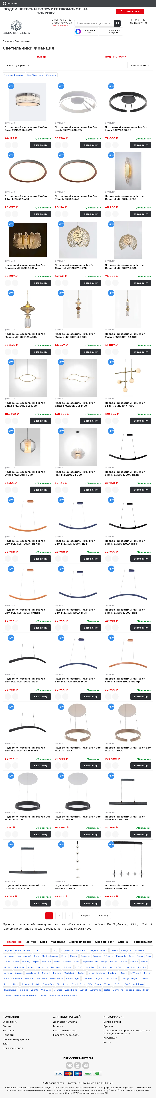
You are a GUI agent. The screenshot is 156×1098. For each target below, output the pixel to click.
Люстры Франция (14, 75)
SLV (90, 984)
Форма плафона (80, 941)
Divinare (139, 950)
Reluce (144, 978)
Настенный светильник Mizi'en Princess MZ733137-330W (25, 266)
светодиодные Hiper (137, 989)
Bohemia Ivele (22, 950)
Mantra (57, 972)
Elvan (64, 956)
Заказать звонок (60, 25)
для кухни (9, 956)
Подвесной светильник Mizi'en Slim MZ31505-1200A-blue (75, 542)
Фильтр (40, 56)
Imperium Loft (90, 961)
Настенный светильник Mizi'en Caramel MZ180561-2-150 (125, 197)
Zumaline (118, 989)
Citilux (46, 950)
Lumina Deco (116, 967)
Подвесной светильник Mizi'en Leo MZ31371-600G (128, 749)
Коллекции (110, 1037)
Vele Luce (46, 989)
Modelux (112, 972)
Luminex (130, 967)
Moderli (123, 972)
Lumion (142, 967)
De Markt (81, 950)
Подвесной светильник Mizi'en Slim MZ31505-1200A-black (125, 473)
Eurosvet (85, 956)
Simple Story (78, 984)
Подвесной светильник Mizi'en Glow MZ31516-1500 (25, 887)
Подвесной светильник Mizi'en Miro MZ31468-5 (75, 887)
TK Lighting (10, 989)
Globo (16, 961)
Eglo (36, 956)
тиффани (138, 984)
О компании (10, 1021)
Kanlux (134, 961)
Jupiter (123, 961)
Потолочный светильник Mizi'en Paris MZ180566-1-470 (26, 128)
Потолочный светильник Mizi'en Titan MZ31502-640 (76, 197)
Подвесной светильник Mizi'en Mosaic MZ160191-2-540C (125, 335)
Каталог (12, 3)
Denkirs (114, 950)
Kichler (7, 967)
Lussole (19, 972)
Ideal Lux (46, 961)
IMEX (77, 961)
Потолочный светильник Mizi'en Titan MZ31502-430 (26, 197)
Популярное (13, 941)
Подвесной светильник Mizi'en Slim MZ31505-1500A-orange (25, 611)
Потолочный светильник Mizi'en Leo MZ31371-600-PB (126, 128)
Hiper (36, 961)
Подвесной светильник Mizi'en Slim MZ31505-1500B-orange (125, 680)
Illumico (67, 961)
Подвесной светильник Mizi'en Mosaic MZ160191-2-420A (25, 335)
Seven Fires (48, 984)
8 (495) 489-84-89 (61, 19)
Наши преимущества (16, 1039)
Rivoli (16, 984)
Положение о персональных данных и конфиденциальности (127, 1032)
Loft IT (78, 967)
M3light (46, 972)
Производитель (142, 941)
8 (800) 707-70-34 (62, 22)
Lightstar (67, 967)
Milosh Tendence (96, 972)
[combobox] (22, 65)
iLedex (57, 961)
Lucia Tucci (90, 967)
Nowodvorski (56, 978)
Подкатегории (115, 56)
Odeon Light (73, 978)
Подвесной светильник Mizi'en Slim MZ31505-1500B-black (25, 749)
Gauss (7, 961)
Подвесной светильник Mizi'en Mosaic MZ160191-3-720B (75, 335)
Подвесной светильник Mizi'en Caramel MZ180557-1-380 (125, 266)
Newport (29, 978)
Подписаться (130, 11)
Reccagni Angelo (129, 978)
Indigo (104, 961)
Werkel (83, 989)
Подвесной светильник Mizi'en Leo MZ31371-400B (27, 818)
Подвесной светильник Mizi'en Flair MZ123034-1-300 (75, 473)
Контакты (9, 1030)
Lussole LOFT (32, 972)
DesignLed (126, 950)
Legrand (55, 967)
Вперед (85, 915)
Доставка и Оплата (65, 1021)
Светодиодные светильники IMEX (58, 995)
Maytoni (81, 972)
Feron (140, 956)
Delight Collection (98, 950)
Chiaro (36, 950)
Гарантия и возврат (65, 1030)
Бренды (108, 1026)
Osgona (99, 978)
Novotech (42, 978)
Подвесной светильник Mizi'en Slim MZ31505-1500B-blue (75, 680)
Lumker (8, 972)
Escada (74, 956)
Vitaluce (58, 989)
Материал (58, 941)
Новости (8, 1034)
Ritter (7, 984)
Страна (123, 941)
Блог (6, 1043)
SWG (127, 984)
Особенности (104, 941)
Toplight (23, 989)
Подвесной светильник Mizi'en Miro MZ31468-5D (125, 887)
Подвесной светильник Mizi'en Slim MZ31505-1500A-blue (75, 611)
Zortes (107, 989)
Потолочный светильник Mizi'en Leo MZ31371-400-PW (76, 128)
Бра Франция (35, 75)
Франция (51, 75)
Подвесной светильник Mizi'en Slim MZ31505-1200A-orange (25, 542)
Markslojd (69, 972)
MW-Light (135, 972)
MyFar (147, 972)
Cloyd (55, 950)
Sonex (98, 984)
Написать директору (66, 1034)
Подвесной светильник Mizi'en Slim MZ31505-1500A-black (125, 542)
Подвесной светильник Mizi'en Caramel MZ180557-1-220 (75, 266)
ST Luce (108, 984)
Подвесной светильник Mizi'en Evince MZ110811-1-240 (25, 473)
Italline (113, 961)
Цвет (43, 941)
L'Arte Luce (42, 967)
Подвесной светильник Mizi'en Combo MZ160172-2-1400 (75, 404)
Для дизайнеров (13, 1047)
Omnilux (87, 978)
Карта (107, 1042)
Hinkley (26, 961)
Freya (148, 956)
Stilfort (118, 984)
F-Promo (108, 956)
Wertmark (95, 989)
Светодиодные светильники (20, 995)
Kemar (144, 961)
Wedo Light (71, 989)
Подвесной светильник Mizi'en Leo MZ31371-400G (78, 749)
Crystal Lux (67, 950)
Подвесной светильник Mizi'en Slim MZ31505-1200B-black (25, 680)
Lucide (102, 967)
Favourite (121, 956)
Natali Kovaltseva (13, 978)
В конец (103, 915)
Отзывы (8, 1026)
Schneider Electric (30, 984)
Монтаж (31, 941)
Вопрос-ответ (112, 1021)
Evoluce (97, 956)
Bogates (8, 950)
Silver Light (63, 984)
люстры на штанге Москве (83, 1082)
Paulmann (111, 978)
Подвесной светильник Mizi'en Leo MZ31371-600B (78, 818)
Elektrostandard (50, 956)
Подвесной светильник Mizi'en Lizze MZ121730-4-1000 (125, 404)
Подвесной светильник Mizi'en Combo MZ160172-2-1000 (25, 404)
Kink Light (19, 967)
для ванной (24, 956)
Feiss (131, 956)
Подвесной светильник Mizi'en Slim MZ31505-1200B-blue (125, 611)
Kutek (31, 967)
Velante (34, 989)
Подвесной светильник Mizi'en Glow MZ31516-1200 (125, 818)
